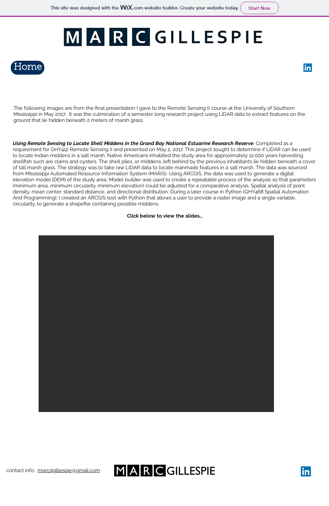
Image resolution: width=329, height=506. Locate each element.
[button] (156, 323)
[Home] (27, 68)
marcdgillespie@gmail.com (69, 470)
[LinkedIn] (307, 67)
